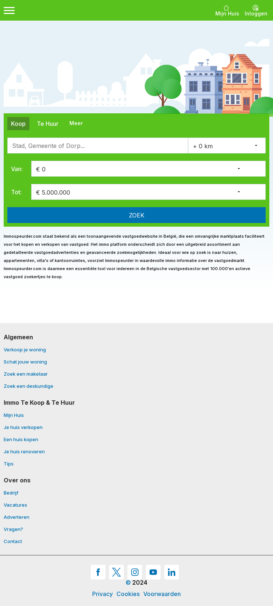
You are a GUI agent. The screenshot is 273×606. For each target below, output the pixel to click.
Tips (9, 463)
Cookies (128, 594)
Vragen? (13, 529)
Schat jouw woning (25, 362)
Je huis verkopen (23, 427)
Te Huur (47, 123)
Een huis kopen (21, 439)
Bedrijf (11, 493)
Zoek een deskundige (28, 386)
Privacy (102, 594)
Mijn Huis (14, 415)
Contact (13, 541)
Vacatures (15, 505)
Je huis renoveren (24, 451)
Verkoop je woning (25, 349)
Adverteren (16, 517)
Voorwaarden (162, 594)
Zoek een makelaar (26, 374)
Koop (18, 123)
